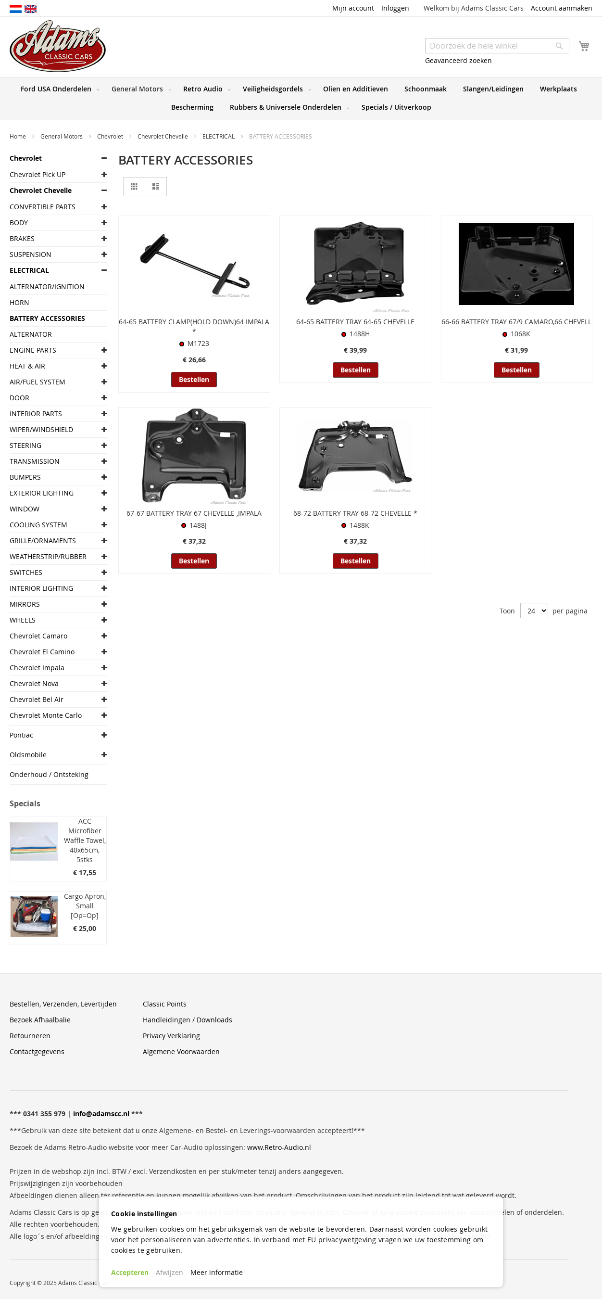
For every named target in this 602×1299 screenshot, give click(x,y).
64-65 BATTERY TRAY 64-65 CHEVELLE (355, 321)
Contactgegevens (37, 1051)
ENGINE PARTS (33, 350)
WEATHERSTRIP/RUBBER (48, 556)
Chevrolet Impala (37, 667)
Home (18, 136)
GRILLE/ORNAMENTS (43, 540)
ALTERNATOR (31, 334)
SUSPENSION (30, 254)
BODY (19, 222)
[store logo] (58, 46)
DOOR (19, 397)
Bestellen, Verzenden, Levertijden (63, 1003)
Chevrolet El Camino (42, 651)
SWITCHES (26, 572)
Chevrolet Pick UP (37, 174)
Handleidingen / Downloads (187, 1019)
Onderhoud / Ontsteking (49, 774)
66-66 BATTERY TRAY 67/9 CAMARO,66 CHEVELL (516, 321)
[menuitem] (58, 89)
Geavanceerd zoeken (458, 60)
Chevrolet (111, 136)
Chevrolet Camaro (38, 635)
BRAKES (22, 238)
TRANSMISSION (35, 461)
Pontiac (21, 734)
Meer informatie (216, 1272)
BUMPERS (25, 477)
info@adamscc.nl (101, 1113)
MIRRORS (25, 604)
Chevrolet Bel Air (36, 699)
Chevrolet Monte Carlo (46, 715)
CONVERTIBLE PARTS (42, 206)
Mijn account (353, 8)
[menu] (301, 98)
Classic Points (165, 1003)
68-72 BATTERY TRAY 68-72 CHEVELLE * (355, 513)
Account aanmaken (561, 8)
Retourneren (30, 1035)
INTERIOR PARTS (36, 413)
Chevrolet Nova (34, 683)
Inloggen (395, 8)
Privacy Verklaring (171, 1035)
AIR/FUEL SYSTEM (37, 381)
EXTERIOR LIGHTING (42, 492)
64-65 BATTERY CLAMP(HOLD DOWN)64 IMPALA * (194, 326)
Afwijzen (169, 1272)
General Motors (62, 136)
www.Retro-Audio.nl (279, 1147)
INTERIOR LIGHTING (41, 588)
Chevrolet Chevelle (163, 136)
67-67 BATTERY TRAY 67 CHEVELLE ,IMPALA (194, 513)
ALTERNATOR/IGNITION (47, 286)
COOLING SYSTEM (38, 524)
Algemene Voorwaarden (181, 1051)
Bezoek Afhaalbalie (40, 1019)
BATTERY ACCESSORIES (47, 318)
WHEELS (23, 619)
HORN (19, 302)
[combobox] (497, 45)
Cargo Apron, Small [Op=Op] (85, 905)
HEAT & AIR (27, 365)
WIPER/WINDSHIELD (41, 429)
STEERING (25, 445)
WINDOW (24, 508)
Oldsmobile (28, 754)
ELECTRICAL (219, 136)
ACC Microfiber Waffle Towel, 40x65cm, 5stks (85, 840)
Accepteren (130, 1272)
